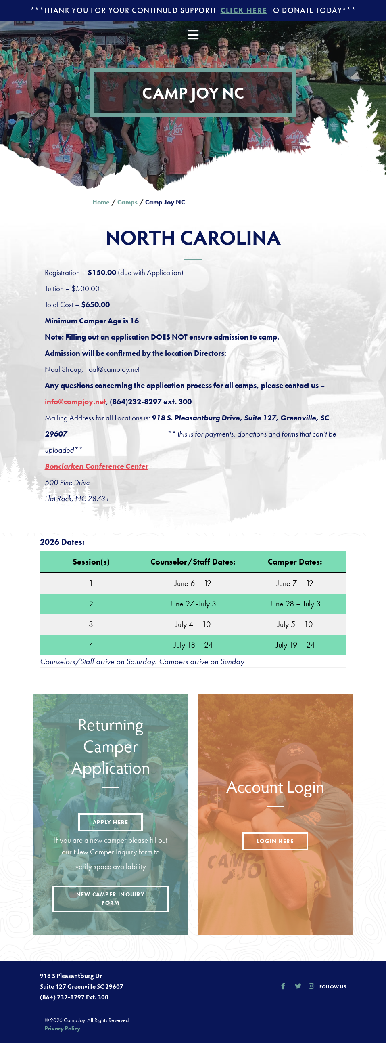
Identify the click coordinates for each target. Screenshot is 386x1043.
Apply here (110, 822)
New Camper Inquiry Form (110, 899)
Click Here (244, 10)
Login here (275, 841)
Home (101, 202)
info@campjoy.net (75, 402)
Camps (127, 202)
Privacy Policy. (63, 1028)
